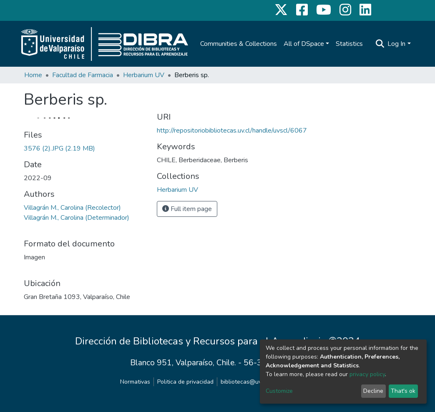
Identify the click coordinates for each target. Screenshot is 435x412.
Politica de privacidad (185, 382)
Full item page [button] (187, 209)
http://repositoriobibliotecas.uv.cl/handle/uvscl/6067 (232, 130)
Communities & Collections (238, 43)
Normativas (135, 382)
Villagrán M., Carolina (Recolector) (72, 207)
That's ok (403, 391)
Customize (279, 391)
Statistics (349, 43)
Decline (373, 391)
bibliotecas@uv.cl (244, 382)
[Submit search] (380, 44)
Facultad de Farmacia (82, 75)
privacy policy (367, 374)
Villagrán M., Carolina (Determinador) (76, 217)
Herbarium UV (143, 75)
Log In (396, 43)
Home (33, 75)
